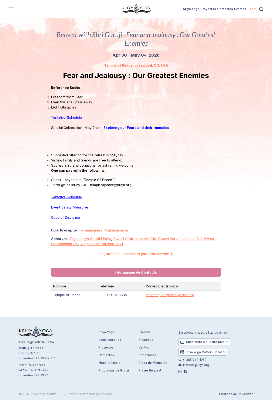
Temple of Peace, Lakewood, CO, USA (136, 65)
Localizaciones (110, 339)
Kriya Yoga (191, 9)
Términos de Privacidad (236, 394)
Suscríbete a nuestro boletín (204, 342)
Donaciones (147, 355)
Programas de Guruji (114, 370)
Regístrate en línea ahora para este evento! (136, 254)
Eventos (240, 9)
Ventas (144, 347)
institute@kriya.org (196, 365)
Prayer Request (150, 370)
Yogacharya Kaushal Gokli (101, 244)
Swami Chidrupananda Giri (134, 239)
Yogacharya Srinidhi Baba (90, 239)
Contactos (225, 9)
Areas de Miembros (153, 362)
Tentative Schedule (66, 117)
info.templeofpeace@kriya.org (170, 295)
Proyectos (208, 9)
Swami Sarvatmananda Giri (180, 239)
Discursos (146, 339)
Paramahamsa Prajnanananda (103, 230)
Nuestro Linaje (109, 362)
